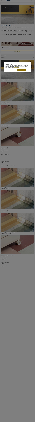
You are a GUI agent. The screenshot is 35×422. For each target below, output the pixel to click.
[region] (17, 67)
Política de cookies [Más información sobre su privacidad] (16, 67)
